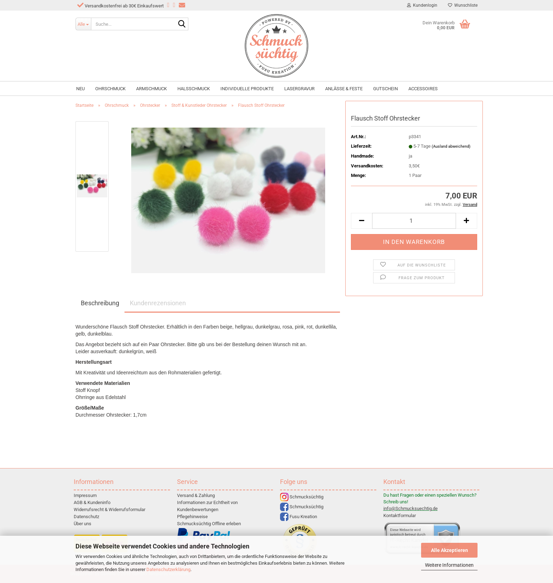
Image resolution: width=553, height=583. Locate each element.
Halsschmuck (193, 88)
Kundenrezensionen (158, 303)
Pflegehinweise (192, 516)
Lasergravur (299, 88)
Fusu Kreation (298, 516)
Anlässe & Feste (344, 88)
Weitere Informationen (449, 565)
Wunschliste (463, 5)
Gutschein (385, 88)
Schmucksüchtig (301, 496)
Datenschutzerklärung (168, 569)
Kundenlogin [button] (422, 5)
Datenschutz (86, 516)
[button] (361, 221)
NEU (80, 88)
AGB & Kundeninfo (92, 502)
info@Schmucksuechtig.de (410, 508)
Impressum (85, 495)
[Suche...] (83, 24)
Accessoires (423, 88)
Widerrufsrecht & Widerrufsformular (109, 509)
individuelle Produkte (247, 88)
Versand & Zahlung (196, 495)
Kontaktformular (399, 515)
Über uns (82, 523)
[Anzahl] (414, 221)
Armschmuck (151, 88)
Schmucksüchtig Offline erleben (209, 523)
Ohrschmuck (110, 88)
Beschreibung (100, 303)
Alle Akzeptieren (449, 550)
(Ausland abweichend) (451, 146)
